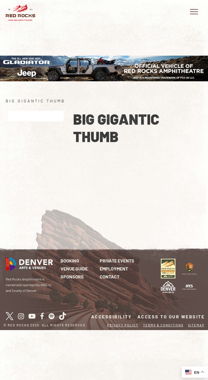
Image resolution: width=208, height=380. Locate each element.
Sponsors (72, 276)
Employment (114, 268)
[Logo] (189, 286)
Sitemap (196, 325)
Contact (109, 276)
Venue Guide (74, 268)
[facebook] (42, 316)
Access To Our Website (171, 316)
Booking (70, 260)
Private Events (117, 260)
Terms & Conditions (163, 325)
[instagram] (21, 316)
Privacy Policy (122, 325)
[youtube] (32, 316)
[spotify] (52, 316)
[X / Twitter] (9, 316)
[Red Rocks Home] (20, 13)
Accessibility (111, 316)
